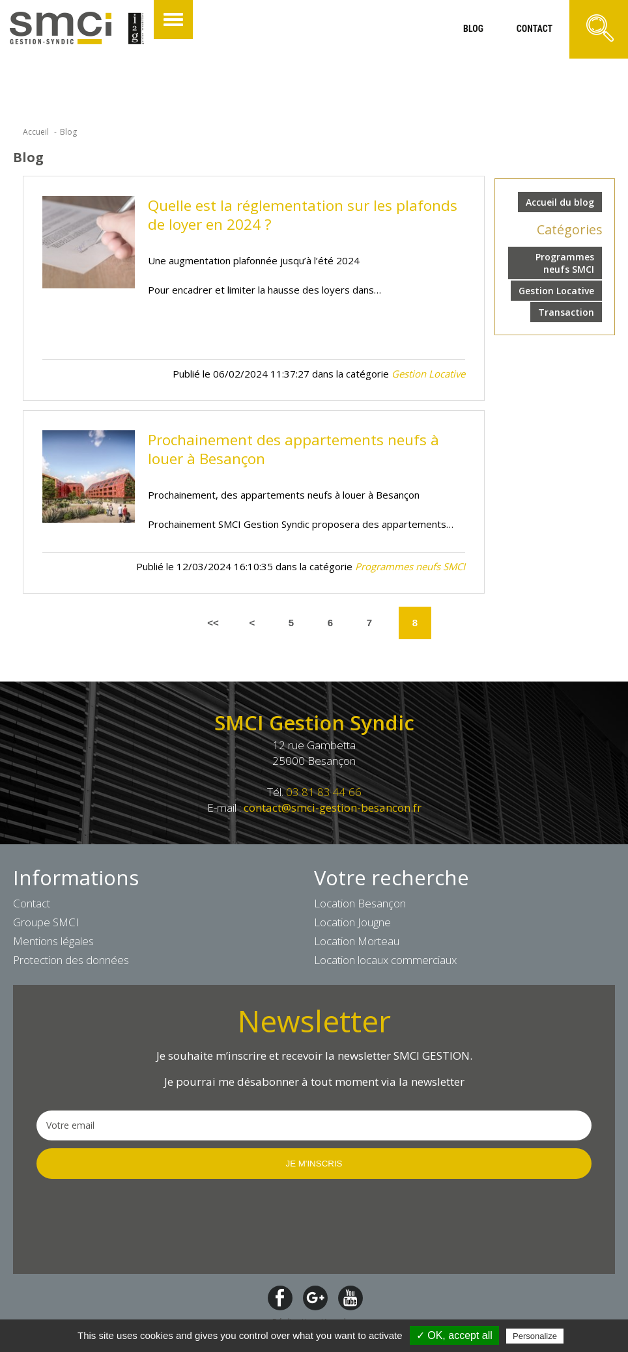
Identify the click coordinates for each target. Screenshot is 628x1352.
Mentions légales (53, 940)
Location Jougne (352, 922)
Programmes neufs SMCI (564, 263)
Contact (31, 903)
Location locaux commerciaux (385, 959)
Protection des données (71, 959)
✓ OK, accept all (454, 1335)
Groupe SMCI (46, 922)
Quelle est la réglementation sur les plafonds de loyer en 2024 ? (302, 214)
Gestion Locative (556, 290)
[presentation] (135, 1225)
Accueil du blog (560, 202)
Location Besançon (360, 903)
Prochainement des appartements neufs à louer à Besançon (293, 449)
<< (213, 622)
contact (534, 28)
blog (473, 28)
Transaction (566, 312)
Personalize (535, 1336)
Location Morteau (356, 940)
